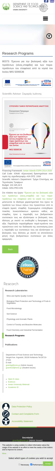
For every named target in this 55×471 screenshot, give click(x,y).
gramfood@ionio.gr (14, 368)
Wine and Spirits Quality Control (20, 296)
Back (10, 249)
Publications (11, 344)
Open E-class (13, 379)
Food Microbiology (14, 308)
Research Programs (14, 335)
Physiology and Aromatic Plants (19, 319)
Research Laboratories (16, 290)
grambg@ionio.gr (13, 365)
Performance (38, 465)
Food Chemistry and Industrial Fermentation (25, 330)
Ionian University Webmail (18, 384)
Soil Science (12, 314)
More (4, 453)
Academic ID (13, 387)
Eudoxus (11, 382)
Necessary (25, 465)
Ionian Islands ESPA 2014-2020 (37, 170)
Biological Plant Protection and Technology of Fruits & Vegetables (28, 302)
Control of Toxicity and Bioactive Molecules (24, 325)
